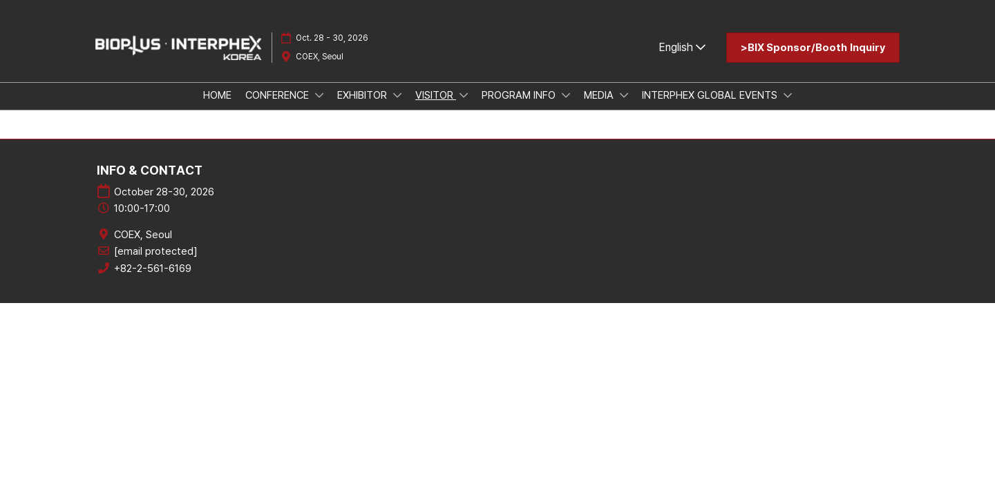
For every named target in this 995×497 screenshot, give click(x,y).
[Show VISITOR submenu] (463, 95)
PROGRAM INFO (520, 95)
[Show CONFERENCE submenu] (319, 95)
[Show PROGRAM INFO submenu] (566, 95)
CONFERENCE (278, 95)
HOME (217, 95)
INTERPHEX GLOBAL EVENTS (711, 95)
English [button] (681, 47)
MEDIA (600, 95)
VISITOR (435, 95)
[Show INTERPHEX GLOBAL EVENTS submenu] (788, 95)
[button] (813, 47)
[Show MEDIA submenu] (624, 95)
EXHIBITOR (363, 95)
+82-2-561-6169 (152, 268)
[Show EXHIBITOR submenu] (397, 95)
